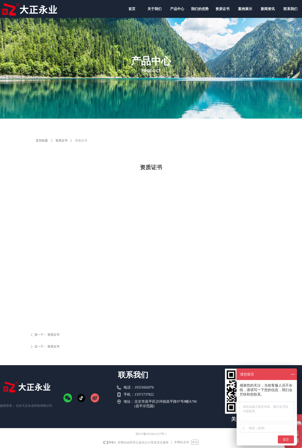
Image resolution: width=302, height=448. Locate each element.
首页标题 (42, 140)
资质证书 (61, 140)
